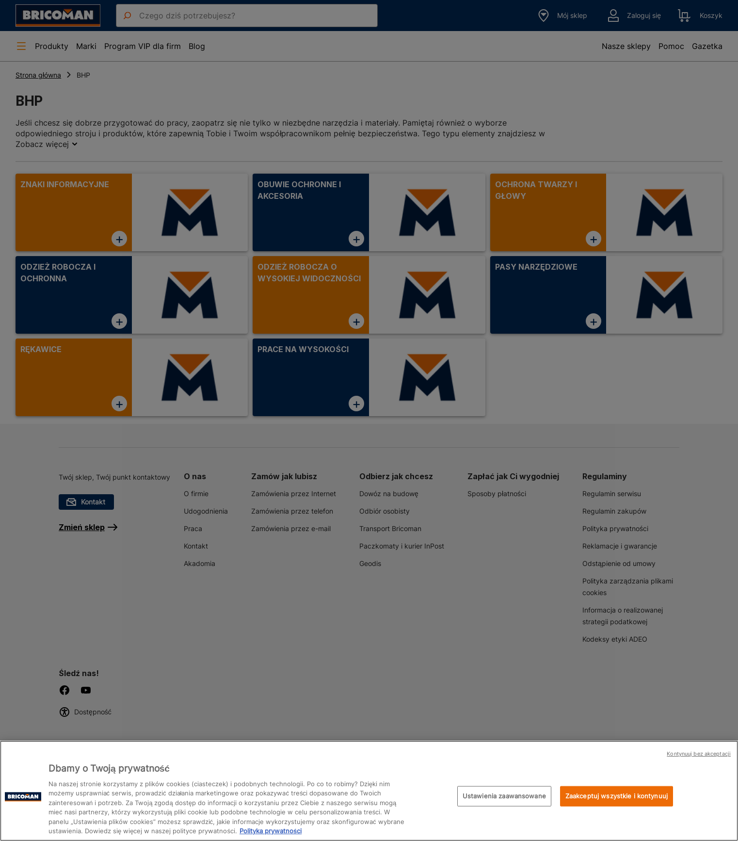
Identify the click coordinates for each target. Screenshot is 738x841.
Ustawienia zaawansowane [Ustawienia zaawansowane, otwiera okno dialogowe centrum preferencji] (504, 796)
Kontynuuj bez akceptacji (699, 753)
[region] (369, 791)
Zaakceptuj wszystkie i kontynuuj (616, 796)
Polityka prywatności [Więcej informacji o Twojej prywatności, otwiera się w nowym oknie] (271, 831)
